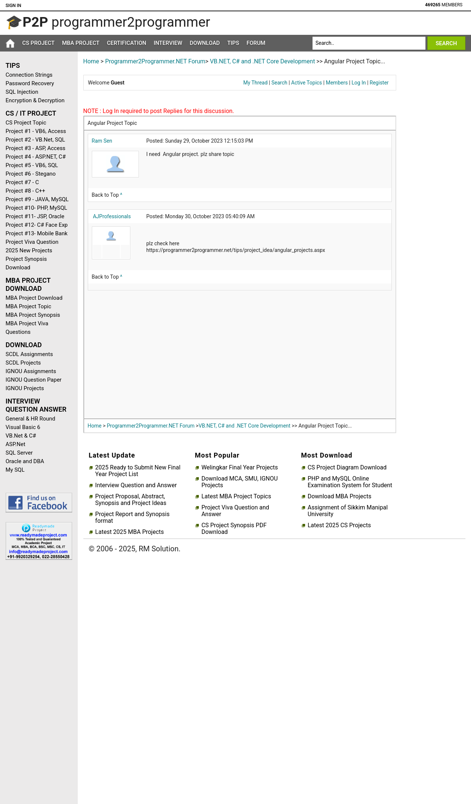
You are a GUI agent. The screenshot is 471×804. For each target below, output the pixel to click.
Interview (168, 43)
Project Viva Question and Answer (235, 511)
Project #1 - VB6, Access (36, 131)
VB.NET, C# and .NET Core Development (262, 61)
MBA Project (80, 43)
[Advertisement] (36, 683)
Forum (256, 43)
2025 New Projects (29, 250)
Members (337, 83)
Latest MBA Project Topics (236, 496)
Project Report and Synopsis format (132, 517)
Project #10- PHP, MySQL (36, 208)
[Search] (369, 43)
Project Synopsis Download (26, 263)
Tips (233, 43)
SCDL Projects (23, 362)
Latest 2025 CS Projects (339, 525)
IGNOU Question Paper (33, 379)
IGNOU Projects (25, 388)
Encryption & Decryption (35, 100)
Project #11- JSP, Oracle (35, 216)
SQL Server (19, 452)
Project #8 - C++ (25, 190)
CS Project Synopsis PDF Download (234, 528)
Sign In (13, 5)
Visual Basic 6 (23, 427)
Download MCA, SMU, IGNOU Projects (239, 482)
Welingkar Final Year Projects (239, 467)
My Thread (255, 83)
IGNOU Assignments (31, 371)
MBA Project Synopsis (33, 315)
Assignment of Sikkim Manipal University (348, 511)
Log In (359, 83)
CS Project (38, 43)
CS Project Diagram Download (347, 467)
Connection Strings (29, 75)
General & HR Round (30, 418)
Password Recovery (30, 83)
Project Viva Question (32, 242)
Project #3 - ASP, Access (36, 148)
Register (379, 83)
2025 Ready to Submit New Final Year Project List (137, 471)
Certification (126, 43)
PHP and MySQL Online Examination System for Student (350, 482)
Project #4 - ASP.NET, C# (36, 156)
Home (91, 61)
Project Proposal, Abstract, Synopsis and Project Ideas (130, 499)
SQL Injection (22, 92)
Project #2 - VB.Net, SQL (35, 139)
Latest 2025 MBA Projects (129, 532)
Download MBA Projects (339, 496)
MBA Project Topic (28, 306)
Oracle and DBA (25, 461)
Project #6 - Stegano (31, 173)
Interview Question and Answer (136, 485)
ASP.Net (15, 444)
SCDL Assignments (29, 354)
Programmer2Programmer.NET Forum (155, 61)
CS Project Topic (26, 122)
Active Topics (306, 83)
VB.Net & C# (21, 435)
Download (205, 43)
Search (279, 83)
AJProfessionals (112, 216)
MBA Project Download (34, 298)
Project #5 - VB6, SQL (32, 165)
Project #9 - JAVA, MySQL (37, 199)
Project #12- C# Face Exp (37, 225)
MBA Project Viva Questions (27, 327)
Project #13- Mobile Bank (36, 233)
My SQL (15, 469)
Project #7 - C (22, 182)
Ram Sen (102, 141)
